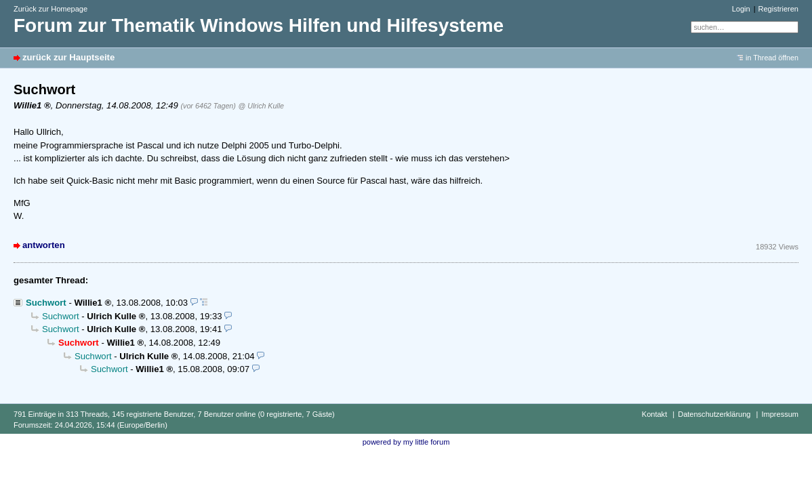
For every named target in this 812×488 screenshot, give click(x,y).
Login (741, 9)
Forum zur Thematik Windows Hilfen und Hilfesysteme (259, 25)
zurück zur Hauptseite (68, 57)
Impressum (779, 414)
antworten (43, 245)
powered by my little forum (406, 442)
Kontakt (654, 414)
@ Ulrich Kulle (261, 106)
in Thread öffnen (772, 58)
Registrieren (778, 9)
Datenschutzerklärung (714, 414)
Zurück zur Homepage (50, 9)
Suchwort (46, 303)
